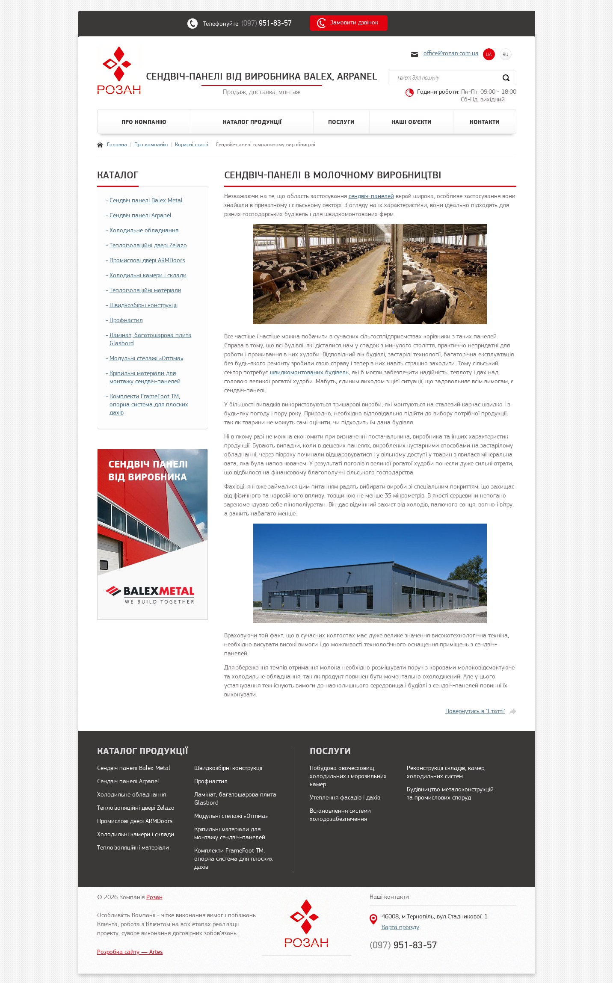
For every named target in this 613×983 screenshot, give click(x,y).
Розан (154, 897)
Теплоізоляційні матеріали (145, 290)
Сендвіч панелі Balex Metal (146, 201)
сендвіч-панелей (371, 196)
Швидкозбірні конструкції (144, 305)
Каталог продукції (252, 122)
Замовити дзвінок (354, 23)
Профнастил (126, 320)
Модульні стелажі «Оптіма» (146, 358)
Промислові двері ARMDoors (147, 261)
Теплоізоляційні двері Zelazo (148, 246)
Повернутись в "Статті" (475, 711)
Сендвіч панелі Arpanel (141, 216)
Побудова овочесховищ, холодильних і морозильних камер (348, 776)
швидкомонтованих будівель (309, 373)
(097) (270, 23)
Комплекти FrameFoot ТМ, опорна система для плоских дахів (149, 405)
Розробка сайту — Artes (130, 952)
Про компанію (143, 122)
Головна (117, 145)
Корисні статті (191, 145)
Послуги (341, 122)
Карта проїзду (400, 927)
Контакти (485, 122)
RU (505, 54)
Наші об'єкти (411, 122)
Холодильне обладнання (144, 231)
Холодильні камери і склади (148, 275)
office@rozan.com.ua (451, 53)
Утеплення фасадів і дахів (345, 798)
